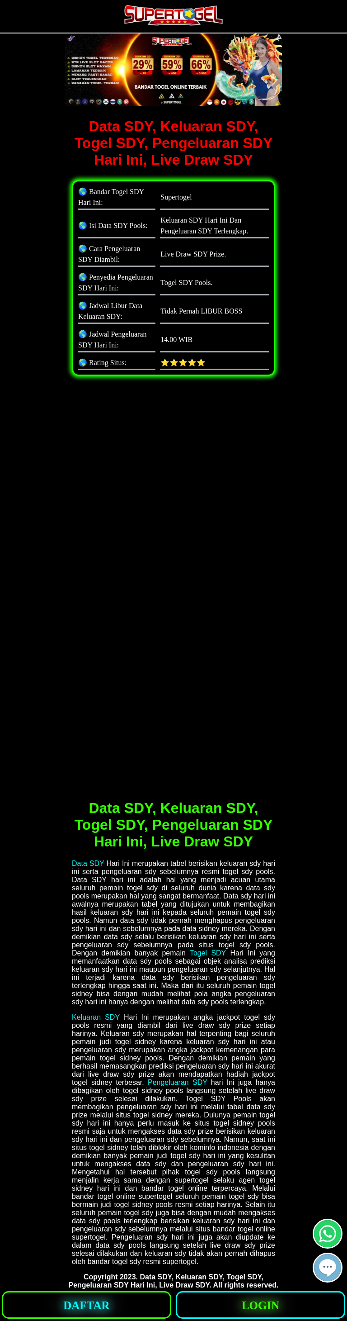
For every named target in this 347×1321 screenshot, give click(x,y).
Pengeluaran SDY (177, 1082)
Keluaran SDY (96, 1017)
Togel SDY (208, 953)
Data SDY (88, 863)
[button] (327, 1267)
